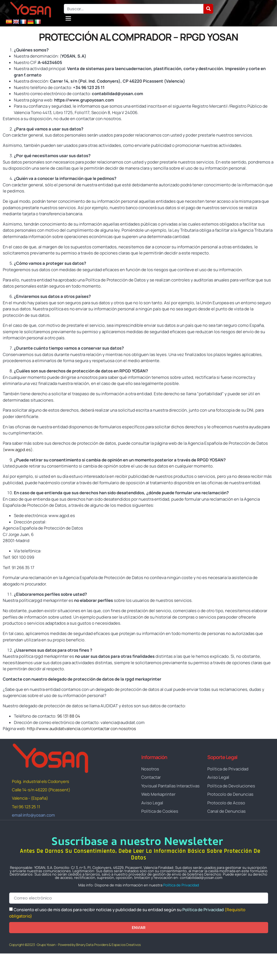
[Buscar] (208, 9)
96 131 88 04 (68, 716)
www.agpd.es (17, 450)
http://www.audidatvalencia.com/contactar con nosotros (81, 728)
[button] (68, 18)
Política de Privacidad (181, 885)
